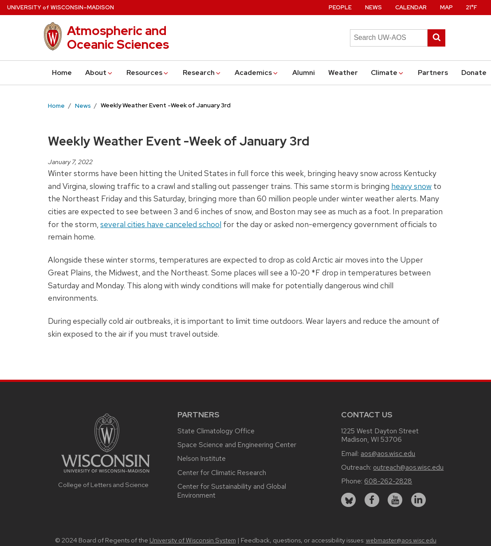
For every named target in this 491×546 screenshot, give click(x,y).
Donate (474, 72)
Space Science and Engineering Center (236, 444)
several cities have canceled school (160, 224)
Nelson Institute (201, 458)
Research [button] (202, 72)
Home (62, 72)
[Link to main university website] (105, 474)
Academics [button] (257, 72)
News (373, 7)
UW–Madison (60, 7)
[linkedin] (418, 500)
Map (446, 7)
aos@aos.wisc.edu (388, 453)
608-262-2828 (388, 481)
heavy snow (411, 186)
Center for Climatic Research (221, 472)
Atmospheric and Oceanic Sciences (118, 37)
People (340, 7)
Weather (343, 72)
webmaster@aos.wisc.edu (401, 540)
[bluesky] (348, 500)
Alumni (303, 72)
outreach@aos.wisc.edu (408, 467)
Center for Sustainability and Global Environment (231, 491)
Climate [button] (388, 72)
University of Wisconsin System (192, 540)
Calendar (411, 7)
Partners (433, 72)
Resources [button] (147, 72)
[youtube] (395, 500)
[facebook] (372, 500)
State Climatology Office (216, 431)
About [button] (99, 72)
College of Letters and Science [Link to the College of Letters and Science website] (103, 484)
